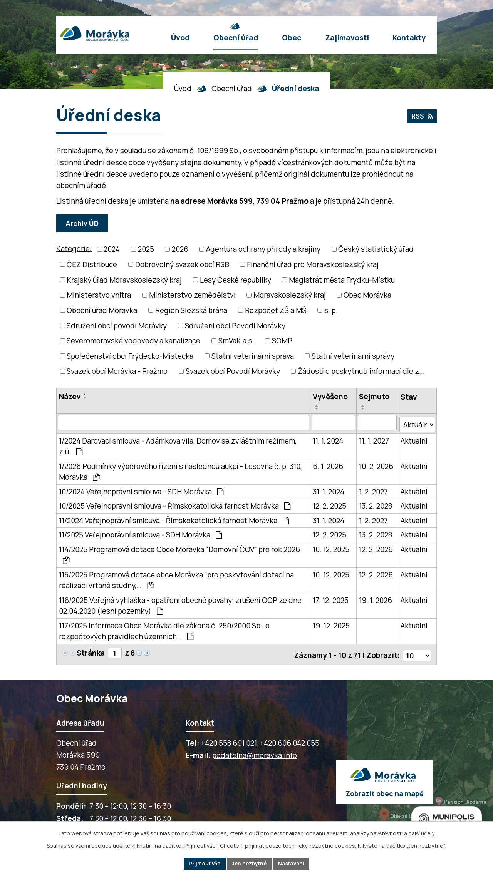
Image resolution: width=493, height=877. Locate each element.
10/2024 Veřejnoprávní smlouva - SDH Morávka (141, 490)
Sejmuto (374, 397)
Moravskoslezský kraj (289, 295)
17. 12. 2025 (331, 598)
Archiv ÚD (83, 223)
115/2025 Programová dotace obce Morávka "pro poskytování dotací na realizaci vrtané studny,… (176, 578)
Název (70, 397)
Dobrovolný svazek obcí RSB (182, 264)
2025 (146, 249)
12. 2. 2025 (329, 504)
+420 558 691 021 (229, 739)
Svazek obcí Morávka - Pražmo (117, 371)
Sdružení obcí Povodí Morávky (235, 325)
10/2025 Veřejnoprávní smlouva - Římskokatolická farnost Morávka (174, 504)
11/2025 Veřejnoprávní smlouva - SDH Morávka (140, 533)
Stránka (91, 651)
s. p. (331, 310)
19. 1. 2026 (375, 598)
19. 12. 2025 (331, 624)
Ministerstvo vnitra (99, 295)
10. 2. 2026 (376, 464)
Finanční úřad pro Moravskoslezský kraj (313, 264)
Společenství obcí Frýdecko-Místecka (130, 356)
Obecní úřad (231, 89)
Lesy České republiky (235, 280)
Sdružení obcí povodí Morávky (117, 325)
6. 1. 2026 (328, 464)
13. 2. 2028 (375, 504)
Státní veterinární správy (353, 356)
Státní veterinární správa (252, 356)
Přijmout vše (202, 863)
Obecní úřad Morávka (102, 310)
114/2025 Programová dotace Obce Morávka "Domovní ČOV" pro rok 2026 (179, 552)
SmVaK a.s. (236, 341)
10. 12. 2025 (331, 547)
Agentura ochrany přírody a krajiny (263, 249)
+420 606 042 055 (289, 739)
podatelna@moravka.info (254, 751)
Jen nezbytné (249, 863)
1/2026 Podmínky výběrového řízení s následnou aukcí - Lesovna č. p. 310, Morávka (180, 469)
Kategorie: (74, 249)
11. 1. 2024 (328, 439)
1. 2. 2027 (373, 490)
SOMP (282, 341)
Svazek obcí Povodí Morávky (233, 371)
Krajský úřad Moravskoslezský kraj (124, 280)
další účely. (421, 832)
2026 (180, 249)
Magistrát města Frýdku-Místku (342, 280)
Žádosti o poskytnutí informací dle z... (361, 371)
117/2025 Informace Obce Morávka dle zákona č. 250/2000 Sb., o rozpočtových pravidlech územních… (164, 629)
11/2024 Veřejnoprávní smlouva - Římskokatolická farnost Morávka (174, 519)
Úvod (182, 89)
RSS (421, 117)
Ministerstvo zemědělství (192, 295)
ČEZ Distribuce (92, 264)
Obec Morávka (367, 295)
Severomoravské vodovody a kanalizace (133, 341)
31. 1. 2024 (328, 490)
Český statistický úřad (376, 249)
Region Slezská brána (191, 310)
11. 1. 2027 (374, 439)
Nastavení (294, 863)
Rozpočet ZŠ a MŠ (276, 310)
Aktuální (414, 439)
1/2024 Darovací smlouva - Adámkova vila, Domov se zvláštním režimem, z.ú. (178, 444)
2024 (112, 249)
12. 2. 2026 (376, 547)
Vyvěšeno (330, 397)
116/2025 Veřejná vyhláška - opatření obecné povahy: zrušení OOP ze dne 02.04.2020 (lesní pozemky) (180, 603)
